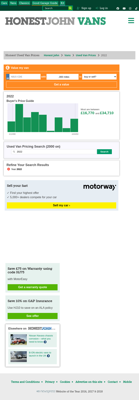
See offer (32, 315)
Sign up (84, 8)
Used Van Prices (86, 55)
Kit (62, 3)
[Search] (70, 8)
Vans (13, 3)
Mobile (127, 381)
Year (14, 169)
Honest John (51, 55)
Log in (102, 8)
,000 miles (64, 77)
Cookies (65, 381)
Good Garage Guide (45, 3)
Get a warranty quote (32, 287)
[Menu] (131, 20)
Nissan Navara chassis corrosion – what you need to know (41, 338)
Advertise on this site (88, 381)
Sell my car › (61, 205)
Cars (4, 3)
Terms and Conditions (25, 381)
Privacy (49, 381)
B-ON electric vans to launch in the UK (40, 354)
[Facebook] (118, 8)
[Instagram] (130, 8)
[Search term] (57, 8)
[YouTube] (124, 8)
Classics (24, 3)
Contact (113, 381)
